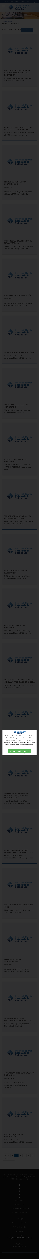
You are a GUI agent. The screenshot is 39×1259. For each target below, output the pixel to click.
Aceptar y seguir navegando (19, 751)
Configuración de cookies (19, 754)
